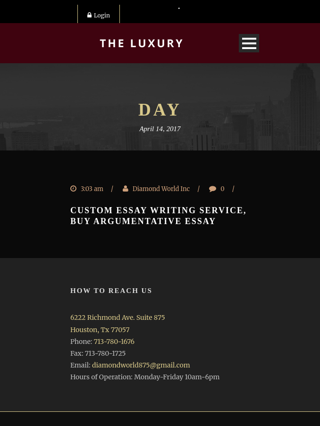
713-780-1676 (114, 341)
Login (98, 15)
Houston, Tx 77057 (99, 330)
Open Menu (249, 43)
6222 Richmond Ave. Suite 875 (117, 317)
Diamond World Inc (161, 189)
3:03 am (92, 189)
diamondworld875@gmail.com (141, 365)
